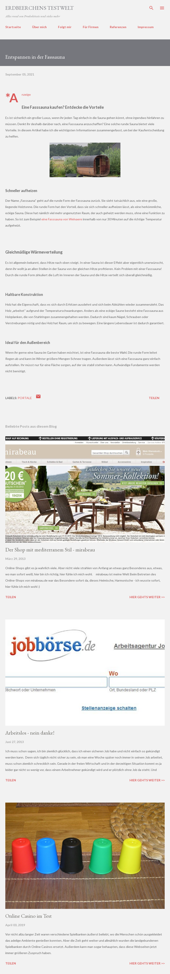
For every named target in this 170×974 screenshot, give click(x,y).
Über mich (39, 27)
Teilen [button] (154, 398)
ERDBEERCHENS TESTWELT (39, 7)
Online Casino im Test (28, 915)
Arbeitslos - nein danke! (29, 732)
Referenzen (118, 27)
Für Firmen (91, 27)
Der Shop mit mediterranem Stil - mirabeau (50, 549)
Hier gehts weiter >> (147, 597)
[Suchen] (151, 8)
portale (25, 398)
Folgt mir (64, 27)
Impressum (146, 27)
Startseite (13, 27)
